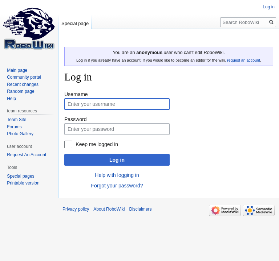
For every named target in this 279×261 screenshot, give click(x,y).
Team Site (16, 119)
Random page (20, 91)
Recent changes (23, 84)
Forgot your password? (117, 185)
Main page (17, 70)
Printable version (23, 183)
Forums (14, 126)
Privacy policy (75, 209)
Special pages (20, 176)
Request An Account (26, 154)
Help (11, 98)
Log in (117, 160)
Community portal (24, 77)
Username (76, 94)
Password (75, 119)
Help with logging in (117, 175)
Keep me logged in (97, 144)
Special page (75, 23)
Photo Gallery (20, 133)
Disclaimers (140, 209)
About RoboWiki (109, 209)
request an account (243, 60)
